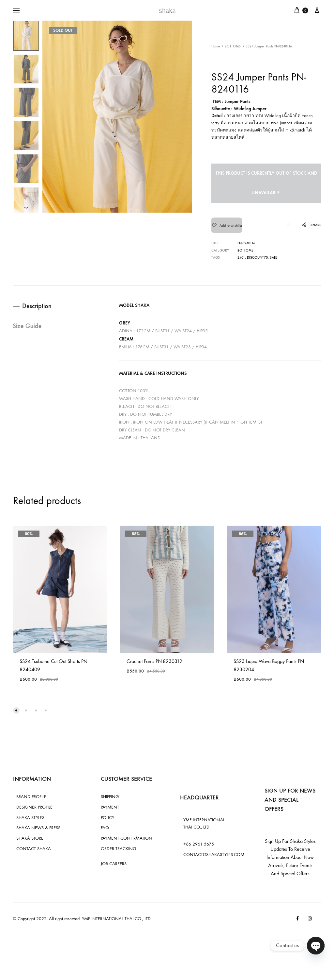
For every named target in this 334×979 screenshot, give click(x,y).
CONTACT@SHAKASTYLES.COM (213, 859)
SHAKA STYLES (30, 821)
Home (215, 46)
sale (273, 262)
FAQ (105, 832)
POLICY (107, 821)
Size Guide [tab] (27, 330)
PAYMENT (110, 811)
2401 (241, 262)
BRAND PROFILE (31, 801)
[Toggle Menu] (16, 10)
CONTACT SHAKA (33, 852)
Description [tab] (37, 310)
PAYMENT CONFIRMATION (126, 842)
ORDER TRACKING (118, 852)
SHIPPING (110, 801)
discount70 (257, 262)
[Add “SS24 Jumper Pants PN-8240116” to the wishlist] (226, 227)
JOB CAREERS (114, 867)
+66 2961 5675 (198, 848)
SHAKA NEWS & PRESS (38, 832)
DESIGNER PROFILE (34, 811)
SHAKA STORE (29, 842)
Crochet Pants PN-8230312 (154, 665)
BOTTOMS (233, 46)
